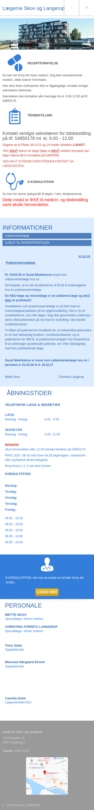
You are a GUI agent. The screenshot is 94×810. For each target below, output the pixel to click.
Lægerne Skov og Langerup (34, 8)
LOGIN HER (47, 592)
